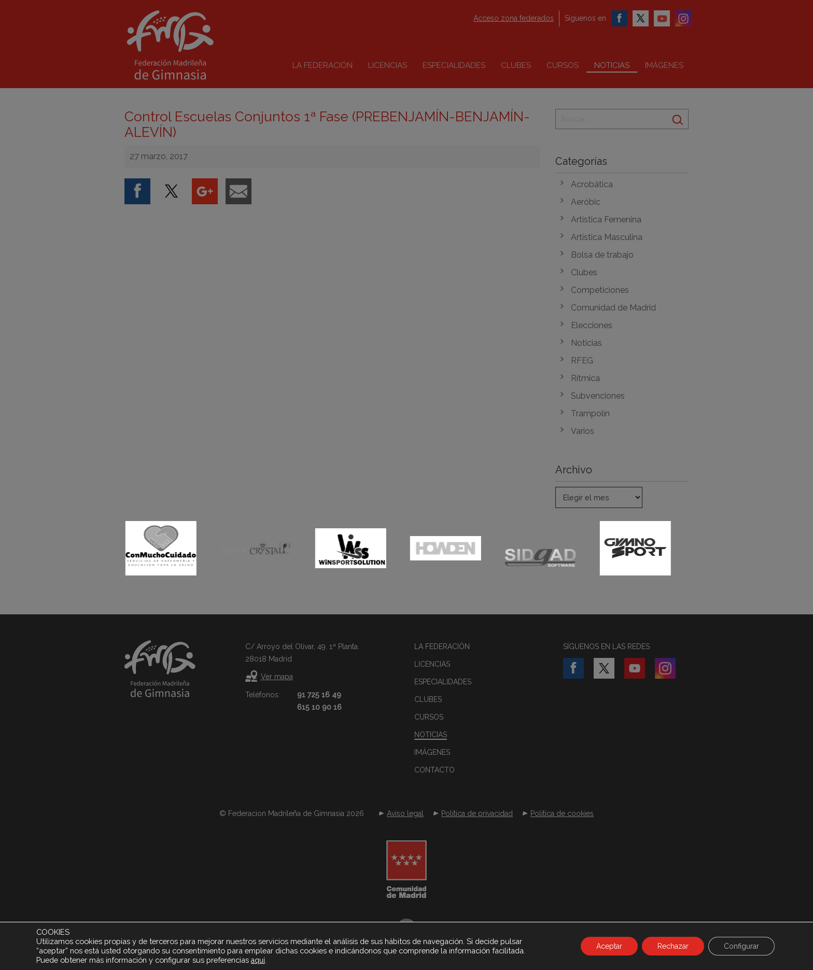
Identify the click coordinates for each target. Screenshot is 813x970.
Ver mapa (277, 676)
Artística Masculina (606, 237)
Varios (582, 431)
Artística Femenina (606, 219)
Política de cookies (562, 813)
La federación (322, 65)
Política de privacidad (477, 813)
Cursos (562, 65)
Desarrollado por (406, 943)
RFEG (582, 360)
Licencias (387, 65)
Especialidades (454, 65)
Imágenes (664, 65)
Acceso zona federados (513, 18)
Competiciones (600, 290)
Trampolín (590, 413)
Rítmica (585, 378)
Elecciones (591, 325)
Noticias (611, 65)
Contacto (434, 770)
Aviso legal (405, 813)
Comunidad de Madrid (613, 308)
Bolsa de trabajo (602, 255)
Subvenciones (598, 396)
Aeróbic (585, 202)
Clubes (516, 65)
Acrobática (592, 184)
